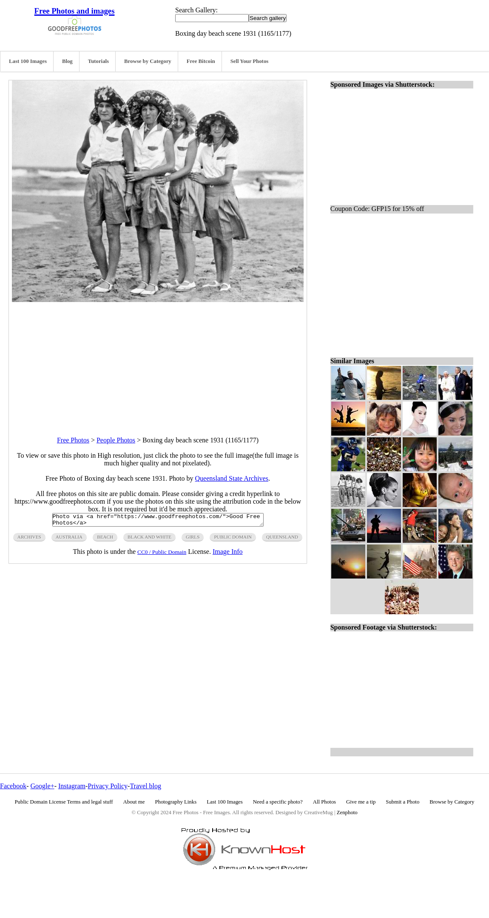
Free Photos (73, 440)
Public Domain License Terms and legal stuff (64, 802)
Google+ (42, 786)
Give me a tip (360, 802)
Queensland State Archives (231, 478)
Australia (69, 539)
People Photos (116, 440)
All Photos (324, 802)
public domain (233, 539)
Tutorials (98, 61)
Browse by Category (147, 61)
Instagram (71, 786)
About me (134, 802)
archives (29, 539)
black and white (149, 539)
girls (192, 539)
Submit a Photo (402, 802)
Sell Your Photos (249, 61)
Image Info (228, 554)
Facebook (13, 786)
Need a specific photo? (278, 802)
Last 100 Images (28, 61)
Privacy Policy (108, 786)
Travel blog (145, 786)
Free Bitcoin (201, 61)
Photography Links (175, 802)
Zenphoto (347, 812)
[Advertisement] (158, 361)
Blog (67, 61)
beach (105, 539)
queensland (282, 539)
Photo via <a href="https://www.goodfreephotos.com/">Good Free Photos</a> (158, 521)
